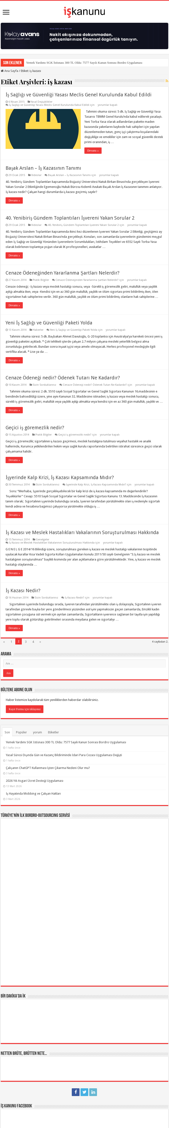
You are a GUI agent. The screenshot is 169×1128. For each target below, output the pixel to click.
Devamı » (93, 150)
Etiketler (53, 732)
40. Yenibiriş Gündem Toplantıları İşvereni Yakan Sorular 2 (70, 218)
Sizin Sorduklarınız (44, 384)
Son (7, 732)
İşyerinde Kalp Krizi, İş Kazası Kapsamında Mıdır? (60, 477)
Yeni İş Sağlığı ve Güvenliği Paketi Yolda (49, 323)
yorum (37, 732)
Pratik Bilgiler (41, 280)
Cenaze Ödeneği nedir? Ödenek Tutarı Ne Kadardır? (63, 378)
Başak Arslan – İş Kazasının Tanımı (43, 168)
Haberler (38, 329)
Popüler (21, 732)
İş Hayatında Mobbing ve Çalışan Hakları (33, 793)
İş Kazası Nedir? (23, 590)
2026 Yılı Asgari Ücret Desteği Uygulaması (34, 781)
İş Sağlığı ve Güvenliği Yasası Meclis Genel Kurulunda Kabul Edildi (78, 95)
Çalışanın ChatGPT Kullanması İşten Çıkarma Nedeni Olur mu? (48, 768)
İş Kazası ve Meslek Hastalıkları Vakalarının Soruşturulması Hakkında (82, 532)
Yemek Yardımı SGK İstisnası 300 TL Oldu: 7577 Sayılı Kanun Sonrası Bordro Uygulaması (84, 62)
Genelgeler (42, 539)
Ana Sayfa (9, 71)
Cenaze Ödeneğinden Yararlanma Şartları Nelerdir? (62, 273)
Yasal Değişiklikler (41, 101)
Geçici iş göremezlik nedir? (35, 427)
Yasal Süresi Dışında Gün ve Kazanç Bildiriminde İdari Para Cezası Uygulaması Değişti (64, 755)
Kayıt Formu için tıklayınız (24, 709)
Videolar (36, 175)
